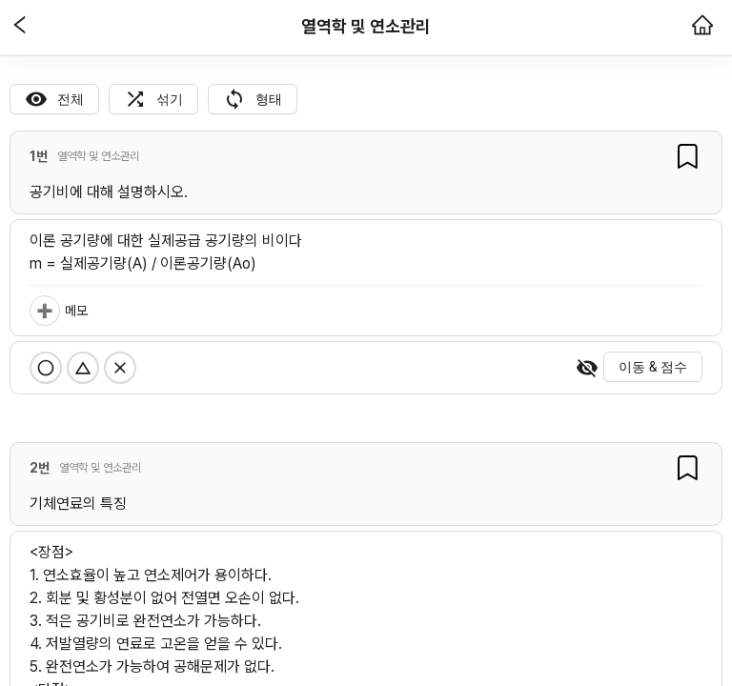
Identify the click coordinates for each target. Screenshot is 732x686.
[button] (20, 26)
